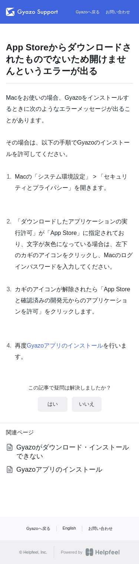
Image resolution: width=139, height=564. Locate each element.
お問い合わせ (118, 12)
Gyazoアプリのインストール (65, 345)
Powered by (90, 552)
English (69, 528)
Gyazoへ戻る (88, 12)
